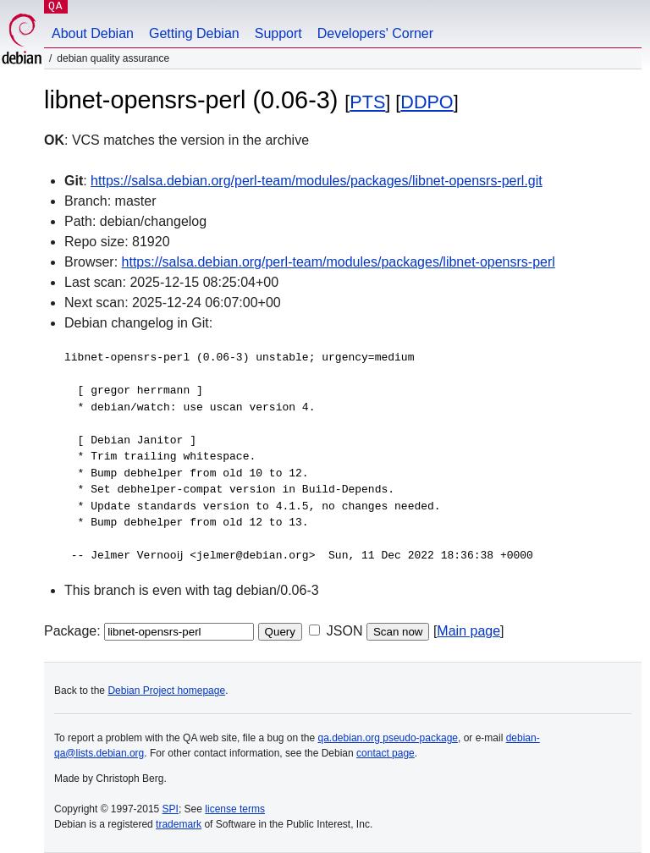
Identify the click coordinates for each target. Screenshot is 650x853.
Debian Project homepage (166, 690)
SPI (170, 809)
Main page (468, 631)
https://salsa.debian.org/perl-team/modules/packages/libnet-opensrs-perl (338, 262)
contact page (385, 753)
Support (278, 33)
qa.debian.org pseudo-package (388, 738)
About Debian (93, 33)
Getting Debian (194, 33)
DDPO (426, 102)
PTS (367, 102)
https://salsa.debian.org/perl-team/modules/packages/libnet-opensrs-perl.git (317, 180)
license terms (235, 809)
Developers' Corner (375, 33)
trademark (178, 824)
